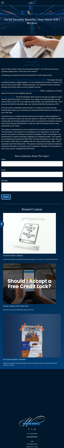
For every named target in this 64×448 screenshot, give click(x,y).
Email (3, 170)
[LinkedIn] (35, 429)
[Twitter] (32, 429)
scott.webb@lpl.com (32, 436)
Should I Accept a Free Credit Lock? (15, 306)
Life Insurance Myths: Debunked (14, 359)
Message (4, 180)
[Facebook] (29, 429)
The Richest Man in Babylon (13, 256)
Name (3, 159)
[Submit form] (6, 196)
